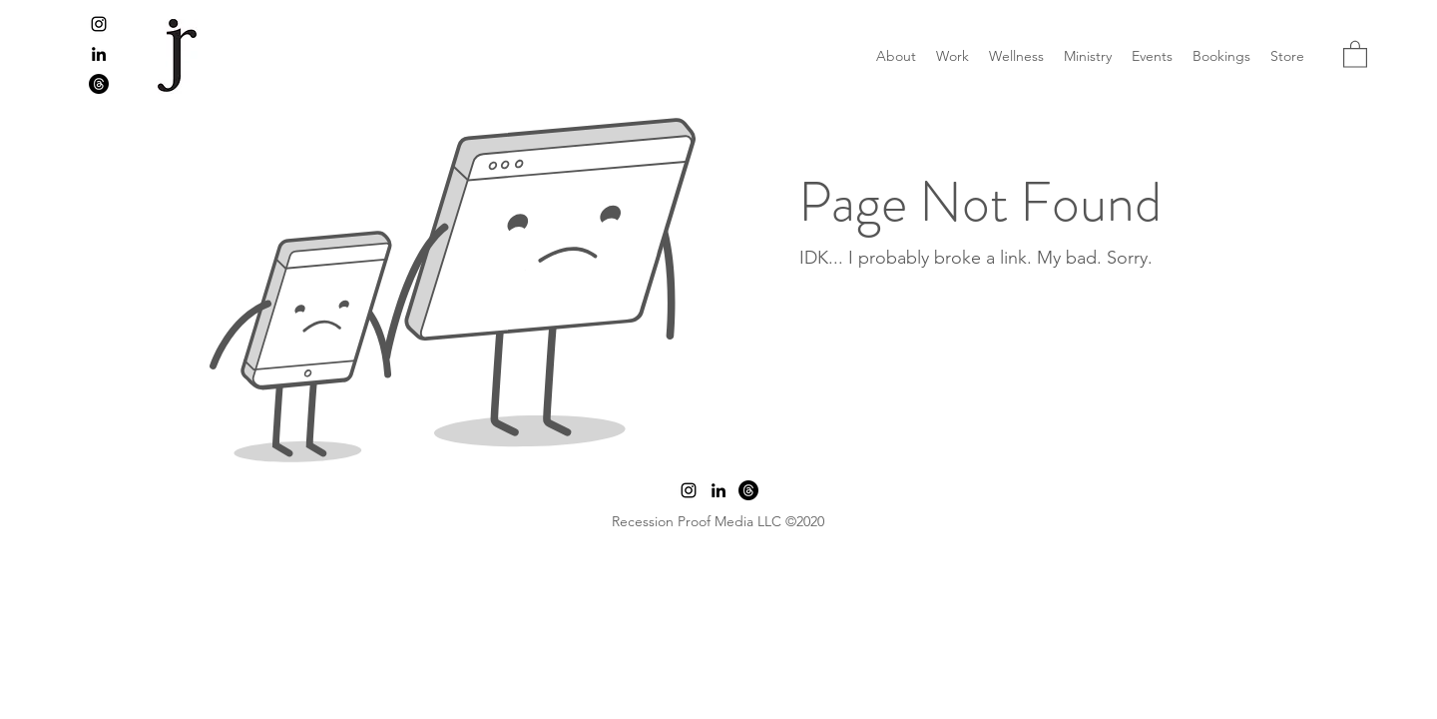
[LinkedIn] (99, 54)
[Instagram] (99, 24)
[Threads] (99, 84)
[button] (1355, 53)
